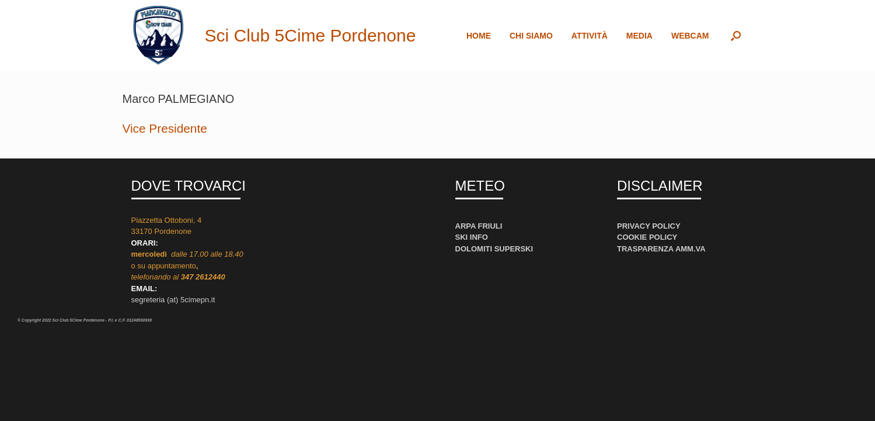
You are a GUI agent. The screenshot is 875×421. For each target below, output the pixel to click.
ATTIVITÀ (589, 35)
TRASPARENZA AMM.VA (661, 248)
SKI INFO (471, 237)
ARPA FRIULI (479, 226)
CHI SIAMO (531, 35)
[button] (736, 35)
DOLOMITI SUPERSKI (494, 248)
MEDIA (639, 35)
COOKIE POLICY (647, 237)
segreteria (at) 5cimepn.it (173, 299)
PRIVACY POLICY (649, 226)
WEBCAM (690, 35)
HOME (478, 35)
